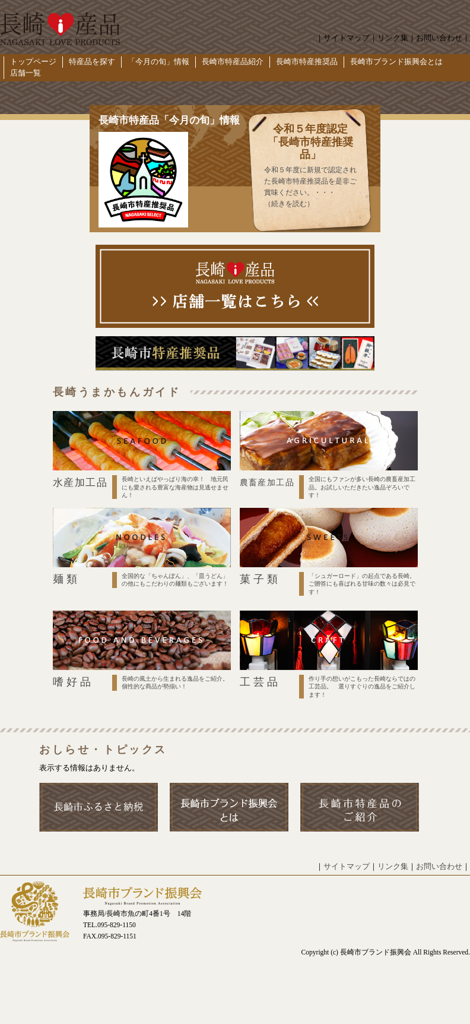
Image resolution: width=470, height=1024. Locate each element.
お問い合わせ (439, 38)
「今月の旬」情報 (158, 62)
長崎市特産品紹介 (232, 62)
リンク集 (392, 38)
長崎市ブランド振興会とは (396, 62)
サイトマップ (346, 38)
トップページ (33, 62)
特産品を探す (92, 62)
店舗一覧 (25, 73)
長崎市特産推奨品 (307, 62)
